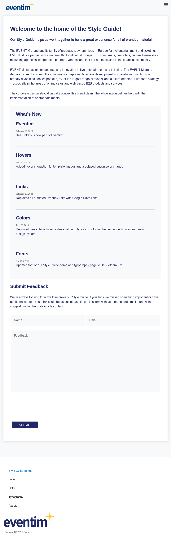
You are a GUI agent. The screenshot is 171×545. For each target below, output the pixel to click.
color (93, 229)
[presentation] (41, 408)
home (63, 265)
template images (64, 166)
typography (81, 265)
